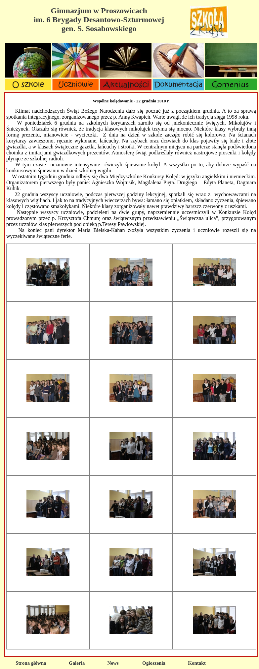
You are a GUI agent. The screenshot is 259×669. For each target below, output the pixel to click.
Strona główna (31, 663)
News (112, 663)
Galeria (77, 663)
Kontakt (196, 663)
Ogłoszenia (153, 663)
